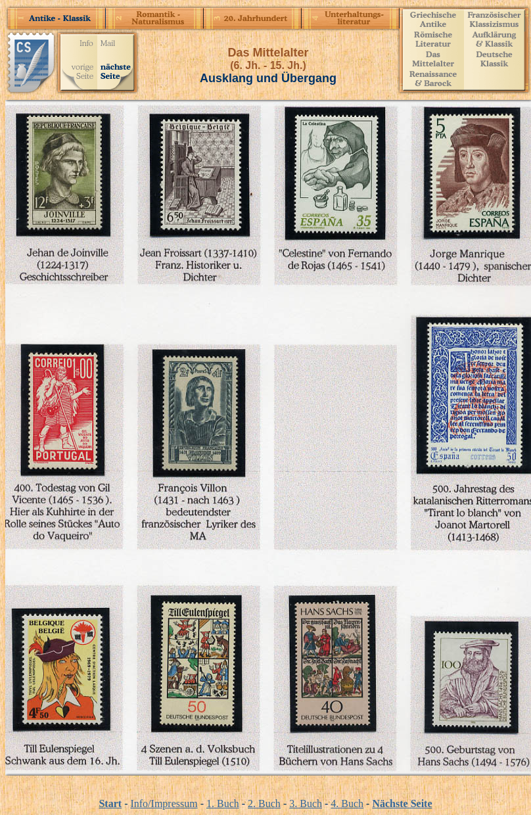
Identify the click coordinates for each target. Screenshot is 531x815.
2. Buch (264, 803)
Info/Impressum (163, 803)
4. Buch (347, 803)
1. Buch (222, 803)
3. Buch (305, 803)
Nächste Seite (402, 803)
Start (110, 803)
